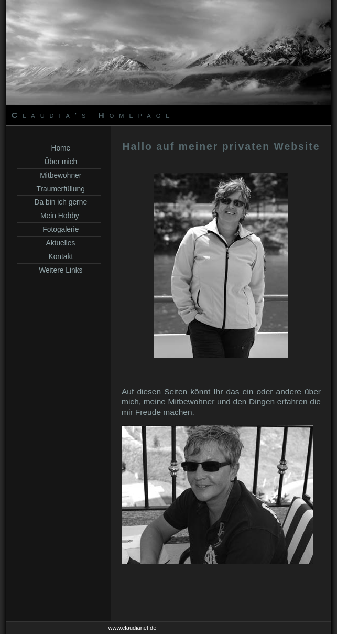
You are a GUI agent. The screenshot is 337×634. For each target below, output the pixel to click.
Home (58, 148)
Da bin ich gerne (58, 202)
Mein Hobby (58, 215)
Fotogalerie (59, 229)
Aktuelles (58, 243)
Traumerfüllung (58, 189)
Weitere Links (59, 270)
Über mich (59, 161)
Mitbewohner (59, 175)
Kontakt (59, 256)
